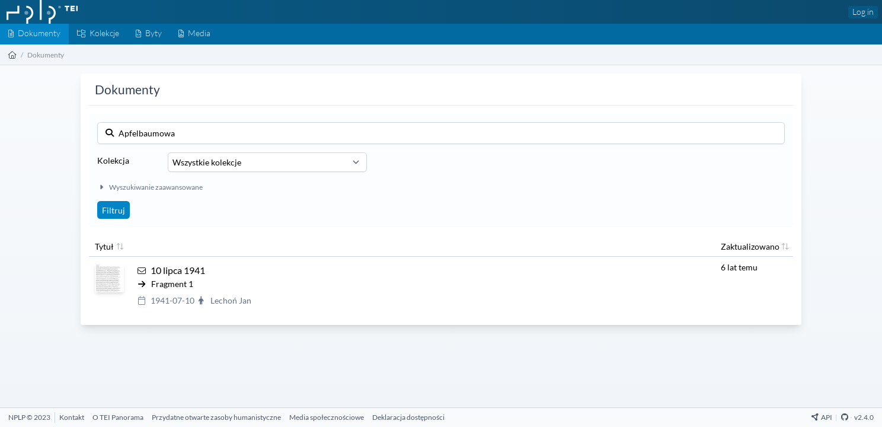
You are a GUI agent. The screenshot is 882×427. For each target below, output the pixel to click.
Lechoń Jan (230, 300)
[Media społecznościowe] (326, 417)
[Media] (194, 34)
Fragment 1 (172, 284)
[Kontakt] (71, 417)
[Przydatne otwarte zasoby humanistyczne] (216, 417)
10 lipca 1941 (178, 270)
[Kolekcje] (98, 34)
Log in (863, 12)
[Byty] (148, 34)
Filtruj (113, 210)
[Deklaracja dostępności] (408, 417)
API (821, 417)
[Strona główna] (12, 54)
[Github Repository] (844, 417)
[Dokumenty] (34, 34)
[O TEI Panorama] (117, 417)
